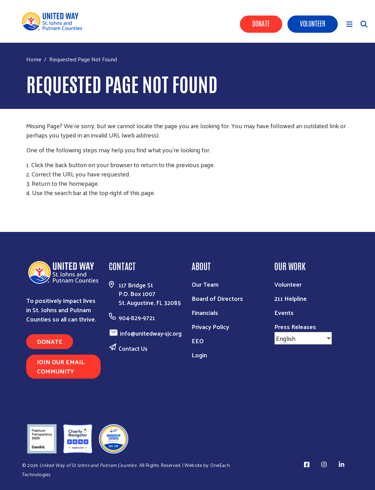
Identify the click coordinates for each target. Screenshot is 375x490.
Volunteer (312, 23)
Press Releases (295, 326)
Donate (261, 23)
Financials (205, 312)
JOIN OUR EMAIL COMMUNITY (60, 366)
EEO (198, 340)
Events (284, 312)
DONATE (49, 341)
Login (199, 354)
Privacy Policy (210, 326)
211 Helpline (290, 298)
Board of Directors (217, 298)
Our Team (205, 284)
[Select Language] (303, 338)
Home (33, 59)
